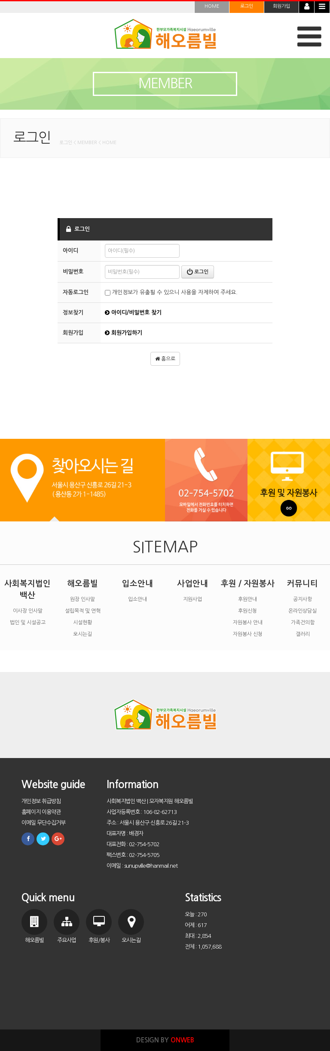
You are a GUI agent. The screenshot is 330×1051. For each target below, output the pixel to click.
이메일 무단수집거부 (43, 823)
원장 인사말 (82, 599)
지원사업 (192, 599)
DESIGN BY (165, 1040)
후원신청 (247, 610)
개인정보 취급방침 (41, 801)
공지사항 (302, 599)
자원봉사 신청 (248, 634)
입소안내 (137, 583)
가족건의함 (303, 622)
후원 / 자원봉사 (248, 583)
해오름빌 (82, 583)
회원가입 (281, 6)
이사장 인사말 (28, 610)
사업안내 (192, 583)
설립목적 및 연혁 (83, 610)
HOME (212, 6)
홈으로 (165, 358)
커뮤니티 (302, 583)
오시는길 (82, 634)
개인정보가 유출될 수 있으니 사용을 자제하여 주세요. (171, 292)
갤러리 (303, 634)
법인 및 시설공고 (28, 622)
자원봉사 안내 (248, 622)
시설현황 (82, 622)
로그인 (246, 6)
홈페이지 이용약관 (41, 812)
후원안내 (247, 599)
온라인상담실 (302, 610)
